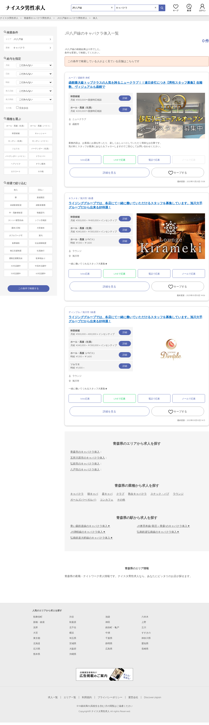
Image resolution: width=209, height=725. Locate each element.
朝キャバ (92, 494)
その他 (121, 499)
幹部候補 (16, 133)
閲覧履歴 (189, 7)
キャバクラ (77, 494)
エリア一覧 (70, 697)
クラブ (120, 494)
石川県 (36, 648)
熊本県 (36, 654)
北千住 (72, 627)
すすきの (146, 632)
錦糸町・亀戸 (112, 627)
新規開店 (40, 197)
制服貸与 (40, 212)
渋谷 (71, 616)
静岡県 (108, 643)
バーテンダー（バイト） (15, 156)
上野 (144, 622)
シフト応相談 (40, 220)
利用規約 (87, 697)
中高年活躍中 (40, 266)
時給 (100, 241)
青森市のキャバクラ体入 (85, 451)
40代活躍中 (16, 266)
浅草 (35, 627)
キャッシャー (40, 133)
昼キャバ (107, 494)
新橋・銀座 (39, 622)
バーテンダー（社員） (40, 148)
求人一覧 (53, 697)
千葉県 (108, 638)
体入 (95, 18)
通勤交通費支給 (15, 258)
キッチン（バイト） (40, 141)
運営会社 (133, 697)
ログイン (202, 7)
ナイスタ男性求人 (9, 18)
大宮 (35, 632)
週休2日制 (15, 228)
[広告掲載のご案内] (104, 674)
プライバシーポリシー (110, 697)
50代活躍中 (16, 273)
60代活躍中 (40, 273)
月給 (100, 98)
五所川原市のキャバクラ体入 (87, 457)
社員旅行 (40, 250)
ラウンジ (178, 494)
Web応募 (84, 159)
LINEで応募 (119, 159)
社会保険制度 (40, 243)
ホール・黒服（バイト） (40, 126)
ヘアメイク (16, 164)
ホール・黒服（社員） (15, 126)
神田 (107, 622)
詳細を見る (109, 172)
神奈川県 (146, 638)
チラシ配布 (40, 164)
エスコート (16, 171)
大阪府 (72, 648)
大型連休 (40, 228)
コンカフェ (106, 499)
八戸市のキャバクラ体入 (85, 469)
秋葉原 (72, 622)
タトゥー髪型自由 (15, 220)
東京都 (36, 638)
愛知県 (145, 643)
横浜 (71, 632)
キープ (175, 7)
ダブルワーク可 (15, 235)
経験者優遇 (40, 205)
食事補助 (16, 243)
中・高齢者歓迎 (15, 212)
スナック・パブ (159, 494)
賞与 (41, 235)
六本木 (145, 616)
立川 (144, 627)
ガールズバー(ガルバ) (83, 499)
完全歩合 (23, 107)
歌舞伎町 (37, 616)
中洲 (107, 632)
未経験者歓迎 (15, 205)
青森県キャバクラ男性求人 (37, 18)
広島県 (108, 648)
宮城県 (72, 643)
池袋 (107, 616)
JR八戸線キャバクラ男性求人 (72, 18)
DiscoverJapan (152, 697)
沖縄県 (72, 654)
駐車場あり (40, 258)
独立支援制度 (15, 250)
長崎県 (145, 648)
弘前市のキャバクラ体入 (85, 463)
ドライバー (40, 156)
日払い (41, 190)
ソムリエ (16, 148)
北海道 (36, 643)
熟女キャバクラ (137, 494)
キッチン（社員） (15, 141)
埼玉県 (72, 638)
